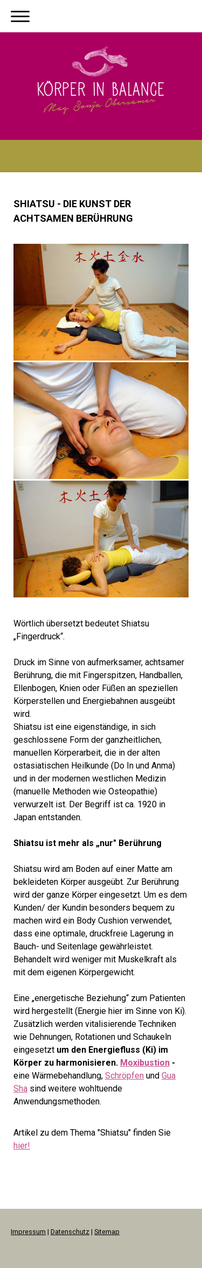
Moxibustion (145, 1063)
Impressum (28, 1232)
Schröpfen (124, 1075)
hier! (21, 1145)
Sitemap (107, 1232)
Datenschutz (70, 1232)
